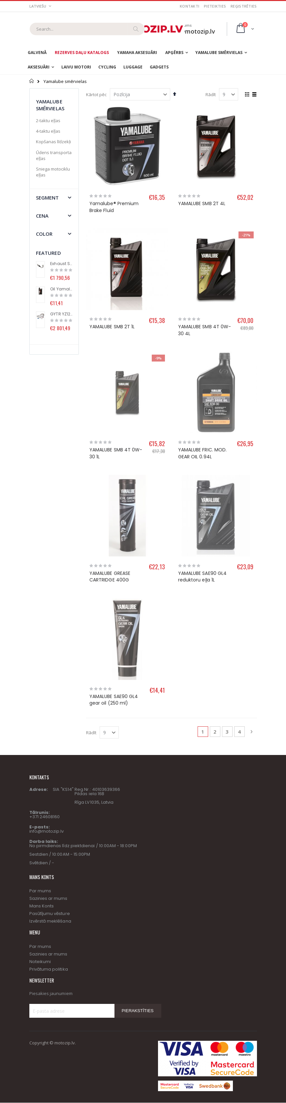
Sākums (31, 81)
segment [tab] (47, 197)
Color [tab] (44, 233)
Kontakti (189, 6)
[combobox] (87, 29)
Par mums (40, 694)
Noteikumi (40, 765)
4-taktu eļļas (48, 131)
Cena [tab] (42, 215)
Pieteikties (215, 6)
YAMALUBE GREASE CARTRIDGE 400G (109, 445)
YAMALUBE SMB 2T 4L (201, 203)
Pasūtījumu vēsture (49, 717)
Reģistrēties (244, 6)
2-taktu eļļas (48, 120)
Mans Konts (41, 710)
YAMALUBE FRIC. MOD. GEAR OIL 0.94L (202, 388)
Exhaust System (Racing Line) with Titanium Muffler (61, 263)
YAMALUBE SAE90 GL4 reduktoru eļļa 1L (202, 445)
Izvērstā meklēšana (50, 725)
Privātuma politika (48, 772)
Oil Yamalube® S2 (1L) (61, 289)
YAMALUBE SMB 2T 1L (112, 326)
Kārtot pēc (96, 94)
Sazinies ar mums (48, 702)
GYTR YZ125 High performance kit (61, 314)
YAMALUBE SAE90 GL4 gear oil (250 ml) (113, 503)
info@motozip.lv (46, 635)
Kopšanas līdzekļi (53, 142)
